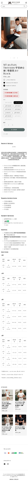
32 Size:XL (8, 112)
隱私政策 (16, 479)
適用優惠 (5, 89)
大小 (4, 99)
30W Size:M (8, 106)
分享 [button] (5, 134)
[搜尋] (24, 6)
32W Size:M (8, 109)
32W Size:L (18, 109)
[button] (2, 2)
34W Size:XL (8, 119)
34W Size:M (8, 116)
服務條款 (12, 479)
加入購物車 (14, 129)
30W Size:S (18, 102)
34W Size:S (17, 112)
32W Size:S (18, 106)
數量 (4, 122)
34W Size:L (18, 116)
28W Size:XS (8, 102)
